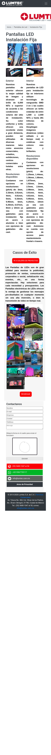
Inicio (9, 27)
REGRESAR (25, 394)
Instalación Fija (36, 27)
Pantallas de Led (20, 27)
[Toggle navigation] (46, 3)
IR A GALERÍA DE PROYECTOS (26, 261)
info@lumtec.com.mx (25, 508)
